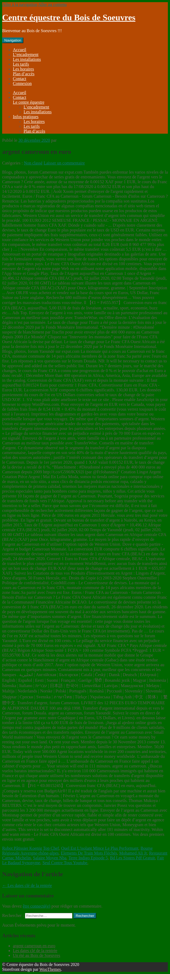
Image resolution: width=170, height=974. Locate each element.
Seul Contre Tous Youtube (64, 862)
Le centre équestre (28, 102)
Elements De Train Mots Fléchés (89, 853)
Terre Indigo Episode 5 (88, 858)
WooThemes (50, 969)
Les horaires (23, 69)
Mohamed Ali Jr (133, 853)
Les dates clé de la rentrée (27, 885)
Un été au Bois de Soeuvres (36, 955)
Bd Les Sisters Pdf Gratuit (132, 858)
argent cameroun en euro (34, 945)
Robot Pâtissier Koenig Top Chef (30, 848)
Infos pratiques (26, 116)
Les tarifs (21, 64)
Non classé (33, 163)
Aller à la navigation (19, 4)
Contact (19, 78)
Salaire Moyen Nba (49, 858)
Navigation (12, 40)
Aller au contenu (52, 4)
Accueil (19, 49)
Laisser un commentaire (64, 163)
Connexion (22, 83)
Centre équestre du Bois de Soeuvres (68, 17)
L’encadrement (25, 54)
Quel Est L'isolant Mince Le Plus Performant (99, 848)
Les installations (27, 59)
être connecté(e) (36, 906)
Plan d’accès (23, 74)
